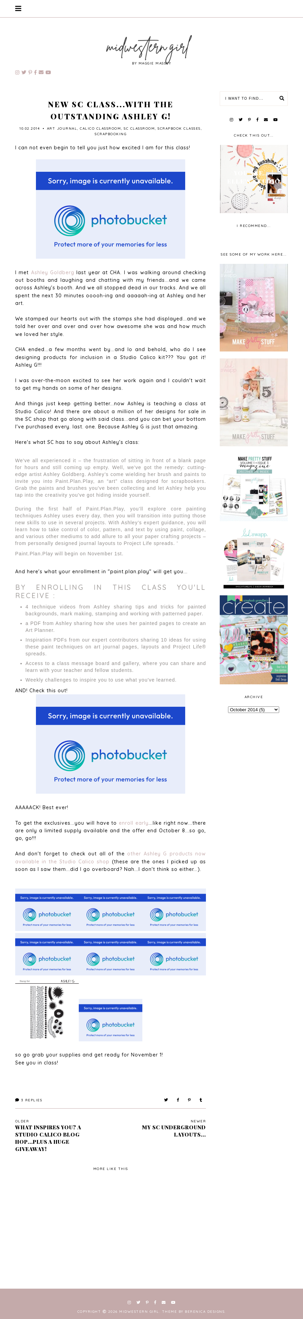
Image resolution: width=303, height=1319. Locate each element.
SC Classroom (139, 128)
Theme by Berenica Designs (193, 1311)
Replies (28, 1100)
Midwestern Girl (139, 1311)
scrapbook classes (179, 128)
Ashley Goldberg (52, 272)
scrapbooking (110, 134)
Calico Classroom (100, 128)
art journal (62, 128)
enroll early (134, 823)
